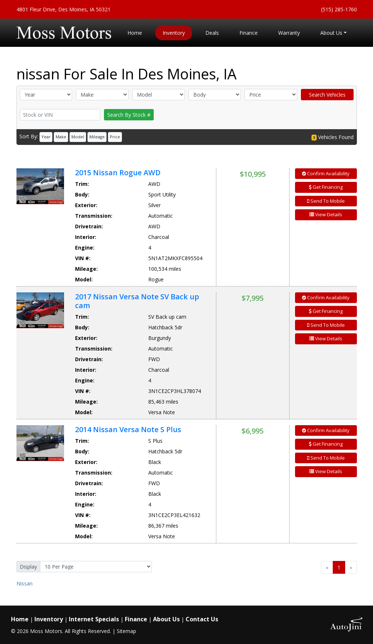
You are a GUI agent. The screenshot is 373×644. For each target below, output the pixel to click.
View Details (325, 214)
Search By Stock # (128, 114)
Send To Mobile (326, 201)
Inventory (48, 619)
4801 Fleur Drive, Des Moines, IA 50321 (63, 9)
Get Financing (326, 187)
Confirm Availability (326, 173)
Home (20, 619)
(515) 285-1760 (339, 9)
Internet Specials (94, 619)
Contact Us (202, 619)
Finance (136, 619)
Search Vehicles (327, 94)
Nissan (24, 583)
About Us (166, 619)
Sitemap (126, 631)
